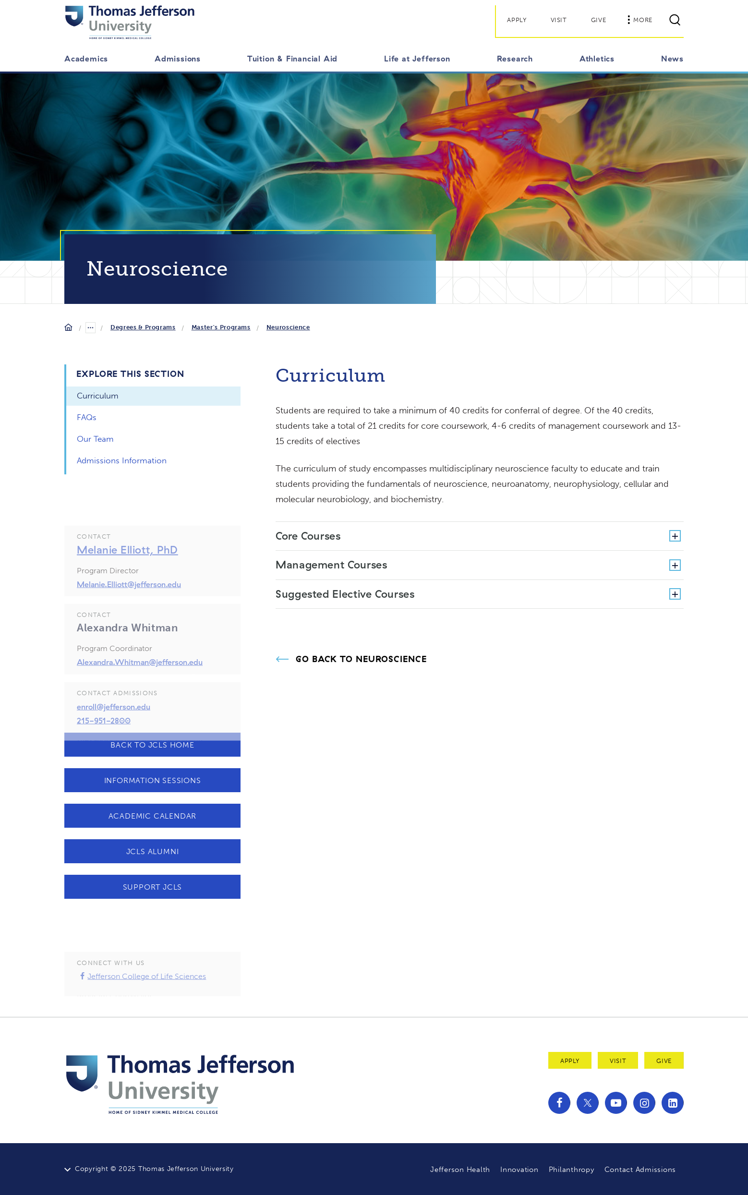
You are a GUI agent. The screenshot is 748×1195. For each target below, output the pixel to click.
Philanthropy (571, 1169)
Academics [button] (86, 58)
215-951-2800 (104, 733)
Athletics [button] (597, 58)
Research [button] (515, 58)
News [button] (672, 58)
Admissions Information (122, 460)
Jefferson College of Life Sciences (141, 988)
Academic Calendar (153, 816)
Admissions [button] (178, 58)
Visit (559, 20)
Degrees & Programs (143, 327)
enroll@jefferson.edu (113, 719)
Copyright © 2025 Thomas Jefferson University (154, 1169)
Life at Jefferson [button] (417, 58)
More (639, 19)
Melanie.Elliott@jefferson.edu (129, 597)
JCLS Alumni (152, 851)
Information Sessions (152, 780)
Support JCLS (152, 887)
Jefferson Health (460, 1169)
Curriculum (98, 395)
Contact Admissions (640, 1169)
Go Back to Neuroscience (361, 659)
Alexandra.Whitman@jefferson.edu (140, 674)
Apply (516, 20)
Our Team (95, 439)
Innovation (519, 1169)
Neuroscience (288, 327)
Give (598, 20)
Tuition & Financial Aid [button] (292, 58)
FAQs (87, 417)
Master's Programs (221, 327)
